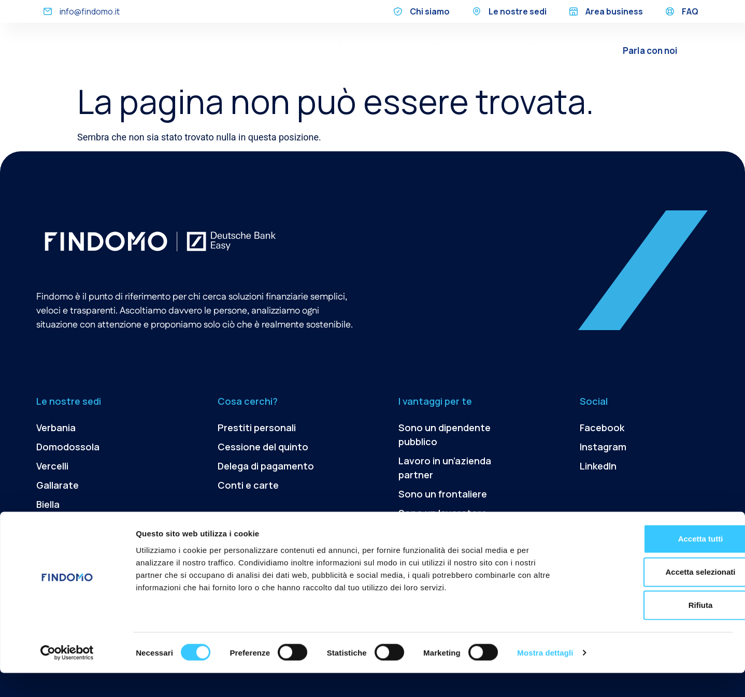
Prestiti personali (257, 427)
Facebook (602, 427)
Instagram (603, 446)
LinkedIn (598, 466)
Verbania (56, 427)
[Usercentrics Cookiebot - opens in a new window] (67, 677)
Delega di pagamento (483, 42)
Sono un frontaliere (442, 494)
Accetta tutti (658, 562)
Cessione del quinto (387, 42)
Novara (52, 523)
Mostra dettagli (545, 676)
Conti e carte (248, 485)
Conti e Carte (507, 58)
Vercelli (52, 466)
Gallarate (57, 485)
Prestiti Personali (300, 42)
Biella (48, 504)
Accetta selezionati (658, 595)
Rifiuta (659, 628)
